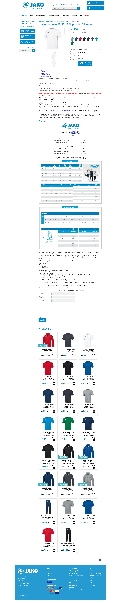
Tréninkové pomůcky (54, 15)
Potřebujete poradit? (46, 76)
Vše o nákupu (64, 2)
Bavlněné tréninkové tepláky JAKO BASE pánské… (48, 520)
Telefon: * (42, 297)
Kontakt (78, 2)
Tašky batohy (65, 15)
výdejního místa (63, 111)
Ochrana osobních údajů (76, 592)
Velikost (72, 49)
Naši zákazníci (73, 588)
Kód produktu (73, 58)
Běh (81, 15)
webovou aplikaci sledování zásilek (61, 110)
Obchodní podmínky (75, 573)
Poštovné (43, 71)
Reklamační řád (73, 576)
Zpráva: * (42, 320)
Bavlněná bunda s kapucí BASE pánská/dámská (48, 353)
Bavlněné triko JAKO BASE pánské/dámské (68, 353)
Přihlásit (97, 3)
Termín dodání (73, 583)
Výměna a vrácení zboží (76, 578)
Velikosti (71, 581)
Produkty (47, 21)
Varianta (73, 55)
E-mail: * (42, 300)
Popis (41, 70)
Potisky (71, 585)
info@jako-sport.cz (83, 93)
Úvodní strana (56, 2)
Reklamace (43, 73)
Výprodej (87, 15)
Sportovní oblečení (41, 15)
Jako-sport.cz (41, 21)
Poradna (72, 2)
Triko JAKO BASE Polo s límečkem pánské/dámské (88, 353)
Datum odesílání (73, 52)
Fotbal (31, 15)
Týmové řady (24, 15)
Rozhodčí (74, 15)
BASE (59, 21)
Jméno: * (42, 294)
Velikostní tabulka (45, 74)
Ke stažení (72, 590)
